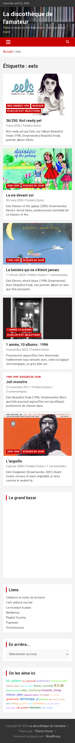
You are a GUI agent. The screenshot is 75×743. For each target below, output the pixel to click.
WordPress (53, 736)
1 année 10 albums (19, 329)
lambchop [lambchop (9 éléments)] (38, 703)
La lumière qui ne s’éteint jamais (32, 270)
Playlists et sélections (23, 111)
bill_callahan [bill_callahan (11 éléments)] (13, 680)
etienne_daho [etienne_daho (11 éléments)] (14, 694)
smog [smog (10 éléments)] (14, 703)
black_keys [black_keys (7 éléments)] (10, 708)
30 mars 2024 (14, 200)
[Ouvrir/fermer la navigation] (8, 42)
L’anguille (14, 461)
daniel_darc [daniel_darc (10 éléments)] (12, 685)
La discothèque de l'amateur (47, 726)
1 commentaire (58, 275)
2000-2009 (13, 185)
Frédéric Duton (32, 125)
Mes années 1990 (18, 105)
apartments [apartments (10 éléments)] (12, 699)
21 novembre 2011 (18, 387)
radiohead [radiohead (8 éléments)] (54, 695)
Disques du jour (33, 185)
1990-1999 (13, 260)
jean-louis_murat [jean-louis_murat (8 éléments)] (57, 699)
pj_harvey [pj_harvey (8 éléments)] (23, 703)
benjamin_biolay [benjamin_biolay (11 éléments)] (51, 690)
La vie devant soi (20, 195)
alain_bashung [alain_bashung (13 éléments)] (31, 690)
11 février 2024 (15, 275)
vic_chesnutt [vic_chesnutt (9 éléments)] (29, 681)
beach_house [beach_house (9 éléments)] (13, 690)
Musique (37, 105)
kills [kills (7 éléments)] (22, 686)
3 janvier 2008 (15, 466)
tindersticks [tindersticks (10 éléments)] (43, 680)
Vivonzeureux (15, 627)
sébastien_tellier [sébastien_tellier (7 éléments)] (31, 695)
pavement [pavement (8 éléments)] (43, 699)
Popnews (12, 622)
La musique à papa (18, 607)
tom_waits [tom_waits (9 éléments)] (47, 707)
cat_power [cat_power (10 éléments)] (22, 707)
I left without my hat (19, 602)
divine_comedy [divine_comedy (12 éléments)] (43, 686)
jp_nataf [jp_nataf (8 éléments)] (29, 686)
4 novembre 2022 (17, 349)
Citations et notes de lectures (25, 597)
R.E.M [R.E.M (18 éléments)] (59, 685)
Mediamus (13, 612)
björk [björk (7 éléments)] (8, 703)
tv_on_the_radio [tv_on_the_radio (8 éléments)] (52, 703)
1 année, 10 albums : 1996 (27, 344)
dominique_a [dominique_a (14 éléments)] (29, 699)
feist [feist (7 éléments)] (31, 703)
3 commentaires (16, 391)
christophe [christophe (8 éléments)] (44, 695)
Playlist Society (16, 617)
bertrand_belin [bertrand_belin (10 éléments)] (59, 680)
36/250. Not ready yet (24, 120)
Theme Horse (44, 731)
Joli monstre (16, 382)
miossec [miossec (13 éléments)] (35, 707)
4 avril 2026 (13, 125)
